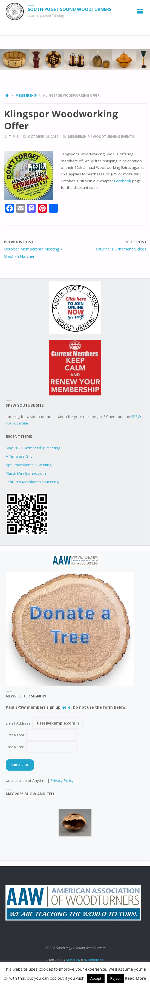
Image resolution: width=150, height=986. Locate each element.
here (66, 707)
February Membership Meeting (32, 481)
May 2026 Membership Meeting (33, 447)
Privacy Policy (62, 780)
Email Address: (44, 723)
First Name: (41, 735)
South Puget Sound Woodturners (69, 9)
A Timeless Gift (19, 456)
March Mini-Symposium (26, 473)
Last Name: (41, 746)
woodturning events (113, 136)
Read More (135, 978)
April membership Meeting (28, 464)
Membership (26, 95)
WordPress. (94, 960)
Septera (72, 960)
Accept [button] (95, 978)
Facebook (123, 180)
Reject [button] (115, 978)
